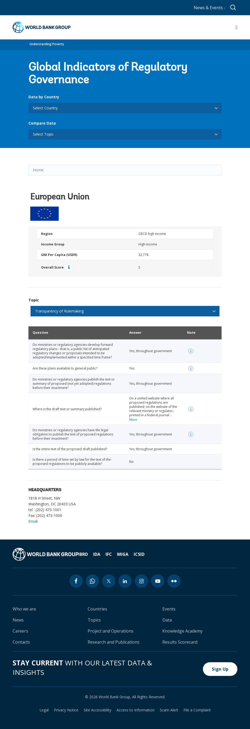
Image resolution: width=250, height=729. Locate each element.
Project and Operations (110, 631)
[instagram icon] (141, 581)
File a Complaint (197, 710)
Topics (94, 620)
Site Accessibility (97, 710)
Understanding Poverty (46, 44)
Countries (97, 609)
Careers (20, 631)
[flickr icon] (174, 581)
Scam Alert (169, 710)
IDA (96, 554)
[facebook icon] (76, 581)
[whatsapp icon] (92, 581)
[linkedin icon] (125, 581)
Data (167, 620)
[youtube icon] (157, 581)
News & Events (209, 8)
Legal (44, 710)
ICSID (139, 554)
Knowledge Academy (182, 631)
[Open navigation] (236, 27)
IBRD (83, 554)
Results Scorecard (179, 642)
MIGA (122, 554)
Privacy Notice (66, 710)
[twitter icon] (108, 581)
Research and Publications (113, 642)
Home (38, 169)
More (133, 419)
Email (33, 521)
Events (169, 609)
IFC (109, 554)
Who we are (24, 609)
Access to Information (135, 710)
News (18, 620)
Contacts (21, 642)
